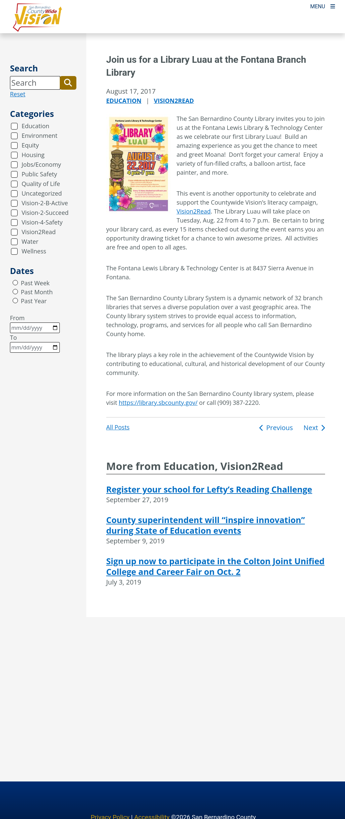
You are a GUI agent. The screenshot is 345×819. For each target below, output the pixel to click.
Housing (33, 155)
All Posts (117, 427)
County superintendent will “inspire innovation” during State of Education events (205, 525)
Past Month (37, 292)
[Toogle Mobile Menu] (322, 6)
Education (35, 126)
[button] (68, 82)
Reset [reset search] (17, 94)
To (35, 343)
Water (30, 241)
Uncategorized (42, 193)
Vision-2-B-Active (45, 203)
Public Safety (39, 174)
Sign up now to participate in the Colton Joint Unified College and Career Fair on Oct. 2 (215, 566)
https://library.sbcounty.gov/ (158, 403)
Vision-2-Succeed (45, 213)
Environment (39, 135)
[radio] (15, 282)
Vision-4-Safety (42, 222)
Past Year (34, 301)
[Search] (35, 82)
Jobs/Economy (41, 164)
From (35, 323)
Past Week (35, 283)
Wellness (34, 251)
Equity (30, 145)
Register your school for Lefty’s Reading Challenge (209, 489)
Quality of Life (41, 184)
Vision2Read (39, 232)
